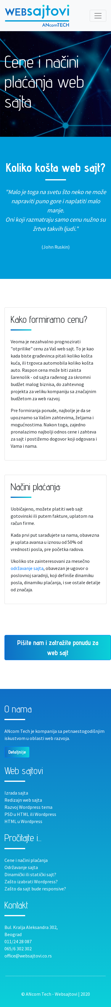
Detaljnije (17, 752)
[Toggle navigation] (98, 16)
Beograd (13, 934)
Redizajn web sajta (23, 800)
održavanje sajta (27, 568)
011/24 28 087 (18, 941)
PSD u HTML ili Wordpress (30, 814)
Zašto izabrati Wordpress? (31, 881)
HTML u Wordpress (23, 821)
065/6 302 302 (18, 949)
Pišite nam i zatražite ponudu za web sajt (57, 647)
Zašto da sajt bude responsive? (35, 889)
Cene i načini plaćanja (26, 860)
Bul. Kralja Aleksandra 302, (31, 927)
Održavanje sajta (21, 867)
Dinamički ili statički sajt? (30, 874)
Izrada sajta (16, 793)
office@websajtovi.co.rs (28, 956)
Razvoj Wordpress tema (28, 807)
